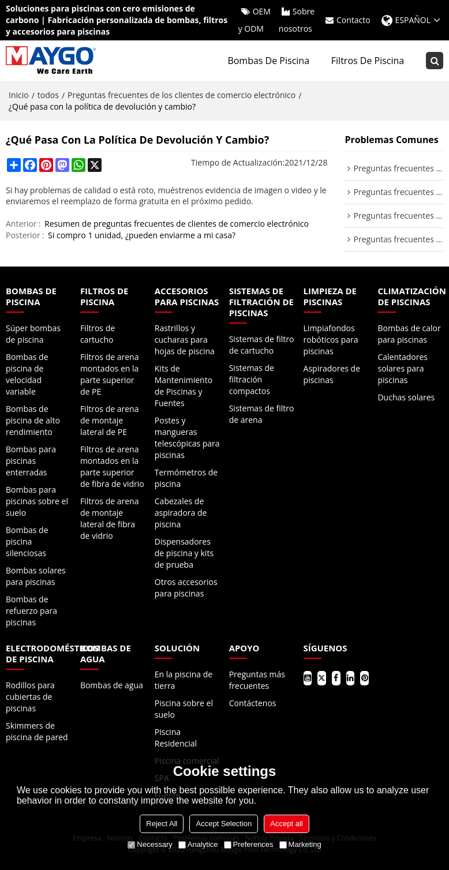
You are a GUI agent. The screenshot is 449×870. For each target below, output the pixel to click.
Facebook (336, 678)
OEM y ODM (254, 20)
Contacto (353, 19)
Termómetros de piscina (186, 478)
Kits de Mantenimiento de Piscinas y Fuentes (183, 385)
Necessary (150, 844)
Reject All (161, 823)
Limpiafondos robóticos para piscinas (331, 339)
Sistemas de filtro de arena (261, 414)
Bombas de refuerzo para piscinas (31, 611)
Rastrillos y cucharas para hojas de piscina (185, 339)
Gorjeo (321, 678)
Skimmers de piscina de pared (37, 731)
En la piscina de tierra (183, 680)
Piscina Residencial (176, 737)
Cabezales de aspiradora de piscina (181, 513)
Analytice (198, 844)
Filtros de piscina (367, 60)
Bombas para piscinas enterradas (31, 461)
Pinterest (364, 678)
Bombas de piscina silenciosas (27, 541)
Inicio (19, 94)
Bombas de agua (111, 685)
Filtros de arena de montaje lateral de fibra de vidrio (109, 518)
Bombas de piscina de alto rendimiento (33, 420)
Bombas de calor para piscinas (408, 333)
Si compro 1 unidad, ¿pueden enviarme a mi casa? (141, 235)
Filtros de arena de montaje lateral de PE (109, 420)
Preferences (249, 844)
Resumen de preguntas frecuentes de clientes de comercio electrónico (176, 223)
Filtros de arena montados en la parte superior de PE (109, 374)
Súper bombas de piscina (33, 333)
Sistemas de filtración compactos (251, 379)
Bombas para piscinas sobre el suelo (37, 501)
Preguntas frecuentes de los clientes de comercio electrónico (181, 94)
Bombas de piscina (268, 60)
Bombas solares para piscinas (36, 576)
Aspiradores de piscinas (332, 374)
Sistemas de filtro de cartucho (261, 344)
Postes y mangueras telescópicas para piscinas (187, 437)
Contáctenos (252, 702)
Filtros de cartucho (97, 333)
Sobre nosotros (297, 20)
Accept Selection (224, 823)
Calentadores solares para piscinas (402, 368)
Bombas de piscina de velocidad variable (27, 374)
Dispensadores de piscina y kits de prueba (184, 553)
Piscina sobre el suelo (184, 708)
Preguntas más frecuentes (257, 680)
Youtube (308, 678)
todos (48, 94)
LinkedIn (350, 678)
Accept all (286, 823)
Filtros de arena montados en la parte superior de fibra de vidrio (112, 466)
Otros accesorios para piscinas (186, 587)
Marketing (300, 844)
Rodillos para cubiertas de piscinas (30, 697)
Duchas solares (406, 397)
